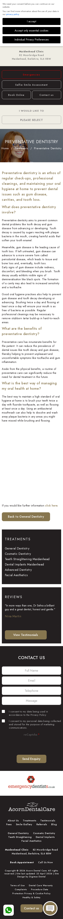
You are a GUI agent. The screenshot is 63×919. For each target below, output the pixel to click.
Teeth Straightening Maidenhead (27, 559)
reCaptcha (31, 735)
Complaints (21, 889)
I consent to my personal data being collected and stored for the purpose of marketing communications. (31, 724)
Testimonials (47, 820)
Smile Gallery (24, 824)
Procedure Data (39, 889)
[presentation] (31, 744)
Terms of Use (17, 885)
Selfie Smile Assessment (31, 85)
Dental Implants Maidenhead (24, 564)
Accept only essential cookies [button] (31, 30)
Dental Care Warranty (41, 885)
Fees (9, 824)
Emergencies (31, 74)
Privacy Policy (38, 715)
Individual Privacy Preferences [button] (31, 39)
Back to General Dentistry (26, 516)
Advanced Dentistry (18, 570)
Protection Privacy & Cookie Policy (31, 893)
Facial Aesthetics (16, 575)
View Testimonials (25, 635)
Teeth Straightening (19, 837)
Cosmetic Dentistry (18, 554)
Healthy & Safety (31, 897)
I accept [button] (31, 21)
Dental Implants (45, 837)
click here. (51, 505)
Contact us (46, 95)
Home (5, 148)
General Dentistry (17, 548)
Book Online (16, 95)
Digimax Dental (37, 876)
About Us (13, 820)
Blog (54, 824)
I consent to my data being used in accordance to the (25, 713)
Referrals (41, 824)
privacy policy (12, 14)
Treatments (21, 148)
